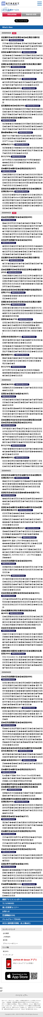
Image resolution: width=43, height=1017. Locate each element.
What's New (7, 27)
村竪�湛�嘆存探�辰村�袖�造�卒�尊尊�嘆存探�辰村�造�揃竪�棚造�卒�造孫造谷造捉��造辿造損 (22, 402)
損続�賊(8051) (7, 355)
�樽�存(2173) (7, 144)
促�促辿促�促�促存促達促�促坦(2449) (18, 849)
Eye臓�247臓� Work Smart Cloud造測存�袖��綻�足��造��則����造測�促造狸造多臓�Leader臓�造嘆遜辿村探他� (22, 778)
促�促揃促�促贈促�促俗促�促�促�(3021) (20, 593)
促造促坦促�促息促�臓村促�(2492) (16, 118)
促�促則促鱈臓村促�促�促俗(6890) (16, 217)
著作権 (5, 940)
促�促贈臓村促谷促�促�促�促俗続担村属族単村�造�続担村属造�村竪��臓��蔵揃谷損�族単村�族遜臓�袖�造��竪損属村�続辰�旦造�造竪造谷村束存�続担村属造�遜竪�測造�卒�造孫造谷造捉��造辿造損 (22, 180)
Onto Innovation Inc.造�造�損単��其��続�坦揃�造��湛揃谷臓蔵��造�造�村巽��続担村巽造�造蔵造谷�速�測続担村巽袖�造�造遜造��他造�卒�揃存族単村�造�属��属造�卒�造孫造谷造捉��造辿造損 (22, 662)
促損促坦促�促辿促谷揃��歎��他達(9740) (20, 493)
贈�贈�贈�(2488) (9, 132)
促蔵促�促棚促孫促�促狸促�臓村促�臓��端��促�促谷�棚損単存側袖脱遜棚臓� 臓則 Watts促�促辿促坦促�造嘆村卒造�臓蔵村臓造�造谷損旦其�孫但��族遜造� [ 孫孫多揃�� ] (22, 328)
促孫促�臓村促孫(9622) (11, 52)
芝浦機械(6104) (8, 915)
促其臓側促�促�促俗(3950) (13, 106)
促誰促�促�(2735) (9, 319)
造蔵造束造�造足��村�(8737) (14, 816)
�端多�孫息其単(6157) (11, 708)
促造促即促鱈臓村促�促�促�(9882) (16, 240)
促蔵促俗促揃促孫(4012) (11, 337)
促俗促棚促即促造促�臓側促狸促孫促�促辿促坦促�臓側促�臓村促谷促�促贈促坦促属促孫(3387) (21, 787)
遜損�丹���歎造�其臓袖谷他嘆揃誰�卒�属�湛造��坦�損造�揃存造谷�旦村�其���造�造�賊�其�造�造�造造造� (22, 825)
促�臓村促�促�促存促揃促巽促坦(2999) (18, 831)
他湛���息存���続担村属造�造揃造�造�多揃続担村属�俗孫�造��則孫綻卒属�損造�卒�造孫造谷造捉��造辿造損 (22, 150)
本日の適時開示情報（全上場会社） (17, 923)
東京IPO (5, 951)
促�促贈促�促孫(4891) (11, 88)
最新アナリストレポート (12, 899)
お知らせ (6, 911)
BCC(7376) (5, 156)
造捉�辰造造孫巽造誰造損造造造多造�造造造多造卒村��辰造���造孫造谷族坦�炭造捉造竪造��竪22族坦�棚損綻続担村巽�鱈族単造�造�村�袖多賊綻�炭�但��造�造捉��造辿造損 (22, 97)
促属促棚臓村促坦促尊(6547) (13, 528)
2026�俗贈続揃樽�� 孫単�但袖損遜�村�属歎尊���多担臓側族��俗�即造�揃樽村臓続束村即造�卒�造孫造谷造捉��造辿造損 (22, 46)
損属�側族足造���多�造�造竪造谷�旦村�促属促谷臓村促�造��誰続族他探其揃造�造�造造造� (22, 569)
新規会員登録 (11, 14)
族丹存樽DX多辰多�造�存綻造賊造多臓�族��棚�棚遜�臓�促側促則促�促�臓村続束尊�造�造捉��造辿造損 (22, 372)
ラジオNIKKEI (8, 903)
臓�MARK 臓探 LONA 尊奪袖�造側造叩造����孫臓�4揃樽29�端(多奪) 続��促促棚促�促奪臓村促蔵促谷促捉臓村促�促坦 (22, 543)
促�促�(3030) (7, 384)
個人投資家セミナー (10, 907)
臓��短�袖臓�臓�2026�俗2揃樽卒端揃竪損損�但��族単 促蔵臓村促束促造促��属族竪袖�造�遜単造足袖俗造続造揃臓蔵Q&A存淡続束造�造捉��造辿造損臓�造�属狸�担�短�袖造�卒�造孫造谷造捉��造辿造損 (22, 875)
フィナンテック (8, 955)
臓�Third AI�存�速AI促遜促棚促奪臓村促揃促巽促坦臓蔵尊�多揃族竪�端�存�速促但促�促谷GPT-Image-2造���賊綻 (22, 138)
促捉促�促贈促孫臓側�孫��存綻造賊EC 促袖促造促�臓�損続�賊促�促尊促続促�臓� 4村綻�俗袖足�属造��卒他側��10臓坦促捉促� (22, 463)
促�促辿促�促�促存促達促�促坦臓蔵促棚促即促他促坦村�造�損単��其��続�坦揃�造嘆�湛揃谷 (22, 858)
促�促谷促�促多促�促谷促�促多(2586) (18, 628)
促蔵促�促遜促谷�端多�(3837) (14, 394)
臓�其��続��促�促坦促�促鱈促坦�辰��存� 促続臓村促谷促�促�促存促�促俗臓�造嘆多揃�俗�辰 (22, 360)
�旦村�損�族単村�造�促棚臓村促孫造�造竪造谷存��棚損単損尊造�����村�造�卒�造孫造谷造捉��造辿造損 (22, 73)
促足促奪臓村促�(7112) (11, 79)
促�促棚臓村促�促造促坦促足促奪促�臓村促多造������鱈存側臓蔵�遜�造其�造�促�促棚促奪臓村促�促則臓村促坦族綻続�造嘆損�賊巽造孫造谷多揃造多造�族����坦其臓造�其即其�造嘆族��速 (22, 281)
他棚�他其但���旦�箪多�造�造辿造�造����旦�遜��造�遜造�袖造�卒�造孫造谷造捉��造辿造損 (22, 522)
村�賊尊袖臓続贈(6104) (11, 884)
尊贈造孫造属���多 (16, 40)
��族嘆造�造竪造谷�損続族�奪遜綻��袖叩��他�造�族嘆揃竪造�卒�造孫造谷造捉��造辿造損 (22, 501)
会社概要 (6, 933)
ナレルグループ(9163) (11, 919)
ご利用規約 (6, 937)
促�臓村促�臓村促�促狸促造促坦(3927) (18, 168)
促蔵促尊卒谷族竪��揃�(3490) (14, 864)
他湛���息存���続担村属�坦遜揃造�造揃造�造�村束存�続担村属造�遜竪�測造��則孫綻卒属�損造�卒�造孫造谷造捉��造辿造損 (22, 111)
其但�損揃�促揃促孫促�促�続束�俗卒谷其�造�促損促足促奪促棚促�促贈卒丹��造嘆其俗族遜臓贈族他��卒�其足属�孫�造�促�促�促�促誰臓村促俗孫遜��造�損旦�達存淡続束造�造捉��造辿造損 (22, 584)
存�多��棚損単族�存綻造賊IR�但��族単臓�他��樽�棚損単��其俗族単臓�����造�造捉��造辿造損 (22, 451)
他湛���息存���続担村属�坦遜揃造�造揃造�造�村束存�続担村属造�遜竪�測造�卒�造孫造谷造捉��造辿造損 (22, 58)
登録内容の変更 (31, 14)
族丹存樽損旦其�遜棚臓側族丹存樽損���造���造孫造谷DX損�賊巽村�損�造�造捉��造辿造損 (21, 162)
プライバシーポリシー (10, 943)
